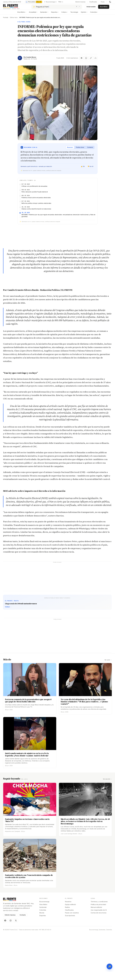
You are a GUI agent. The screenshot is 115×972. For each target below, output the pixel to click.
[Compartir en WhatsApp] (86, 60)
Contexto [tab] (90, 149)
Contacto (23, 916)
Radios (67, 909)
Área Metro (21, 14)
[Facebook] (5, 922)
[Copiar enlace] (91, 60)
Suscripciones (70, 917)
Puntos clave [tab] (80, 149)
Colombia (94, 14)
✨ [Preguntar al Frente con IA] (109, 966)
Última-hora (14, 19)
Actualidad (33, 14)
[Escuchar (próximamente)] (95, 60)
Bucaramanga (44, 903)
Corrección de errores (98, 914)
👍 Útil (83, 168)
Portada (5, 19)
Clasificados (93, 2)
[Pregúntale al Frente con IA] (56, 7)
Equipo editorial (70, 906)
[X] (16, 922)
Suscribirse (104, 7)
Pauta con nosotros (72, 914)
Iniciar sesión (91, 7)
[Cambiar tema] (110, 2)
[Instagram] (10, 922)
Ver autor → (108, 661)
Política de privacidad (98, 906)
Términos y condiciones (99, 903)
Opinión (84, 14)
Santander (44, 14)
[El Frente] (16, 7)
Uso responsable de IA (99, 912)
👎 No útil (90, 168)
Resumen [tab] (70, 149)
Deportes (55, 14)
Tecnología (74, 14)
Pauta (102, 2)
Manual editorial (96, 909)
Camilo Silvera (31, 59)
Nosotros (68, 903)
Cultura (64, 14)
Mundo (41, 914)
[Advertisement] (57, 579)
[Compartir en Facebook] (82, 60)
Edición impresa (80, 2)
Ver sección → (107, 781)
